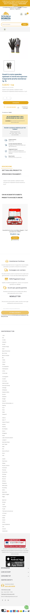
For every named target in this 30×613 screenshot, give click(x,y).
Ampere (4, 342)
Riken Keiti (4, 485)
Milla (3, 446)
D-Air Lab (4, 381)
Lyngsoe (4, 440)
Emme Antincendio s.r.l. (7, 403)
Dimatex (4, 396)
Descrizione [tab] (7, 166)
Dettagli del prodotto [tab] (12, 170)
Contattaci (8, 120)
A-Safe (4, 340)
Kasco (3, 431)
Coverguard (5, 376)
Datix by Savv (5, 383)
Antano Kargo (5, 346)
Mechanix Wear (6, 442)
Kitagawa (4, 433)
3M (3, 337)
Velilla (3, 517)
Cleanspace (5, 368)
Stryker (4, 502)
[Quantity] (7, 98)
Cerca (24, 24)
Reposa (4, 476)
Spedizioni (12, 9)
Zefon (3, 522)
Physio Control (5, 465)
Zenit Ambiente (6, 524)
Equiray (4, 405)
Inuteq (3, 424)
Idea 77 (4, 420)
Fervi (3, 407)
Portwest (4, 467)
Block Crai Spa (5, 355)
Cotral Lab (4, 373)
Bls (3, 357)
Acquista (15, 102)
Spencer (4, 500)
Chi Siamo (24, 7)
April (3, 348)
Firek (3, 410)
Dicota (3, 394)
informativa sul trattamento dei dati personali (14, 315)
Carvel (3, 362)
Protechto (4, 472)
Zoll (3, 526)
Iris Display (4, 428)
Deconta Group (6, 385)
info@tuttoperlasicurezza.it (11, 596)
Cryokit (4, 379)
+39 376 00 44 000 (5, 590)
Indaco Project (5, 422)
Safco (3, 490)
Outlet (3, 459)
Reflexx (4, 481)
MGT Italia (4, 444)
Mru (3, 448)
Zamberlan (5, 531)
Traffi (3, 504)
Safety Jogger (5, 494)
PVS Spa (4, 474)
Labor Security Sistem (7, 437)
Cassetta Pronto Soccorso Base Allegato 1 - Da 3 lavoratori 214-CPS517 (15, 231)
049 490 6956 (10, 586)
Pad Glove (4, 461)
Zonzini (4, 528)
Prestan (4, 470)
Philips (3, 463)
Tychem (4, 506)
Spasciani (4, 492)
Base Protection (6, 351)
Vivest (3, 520)
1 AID (3, 335)
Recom (4, 478)
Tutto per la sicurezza (7, 511)
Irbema (4, 426)
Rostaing (4, 487)
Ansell (3, 344)
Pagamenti (17, 9)
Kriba (3, 435)
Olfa (3, 455)
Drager (4, 398)
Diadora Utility (5, 392)
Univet (3, 515)
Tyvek (3, 509)
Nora (3, 453)
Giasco (4, 417)
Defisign (4, 387)
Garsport (4, 414)
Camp (3, 360)
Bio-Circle (4, 353)
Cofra (3, 371)
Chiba (3, 364)
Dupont (4, 401)
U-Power (4, 513)
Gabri (3, 412)
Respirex (4, 483)
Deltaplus (4, 390)
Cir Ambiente (5, 366)
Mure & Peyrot (5, 451)
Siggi (3, 496)
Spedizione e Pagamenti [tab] (11, 174)
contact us (24, 1)
